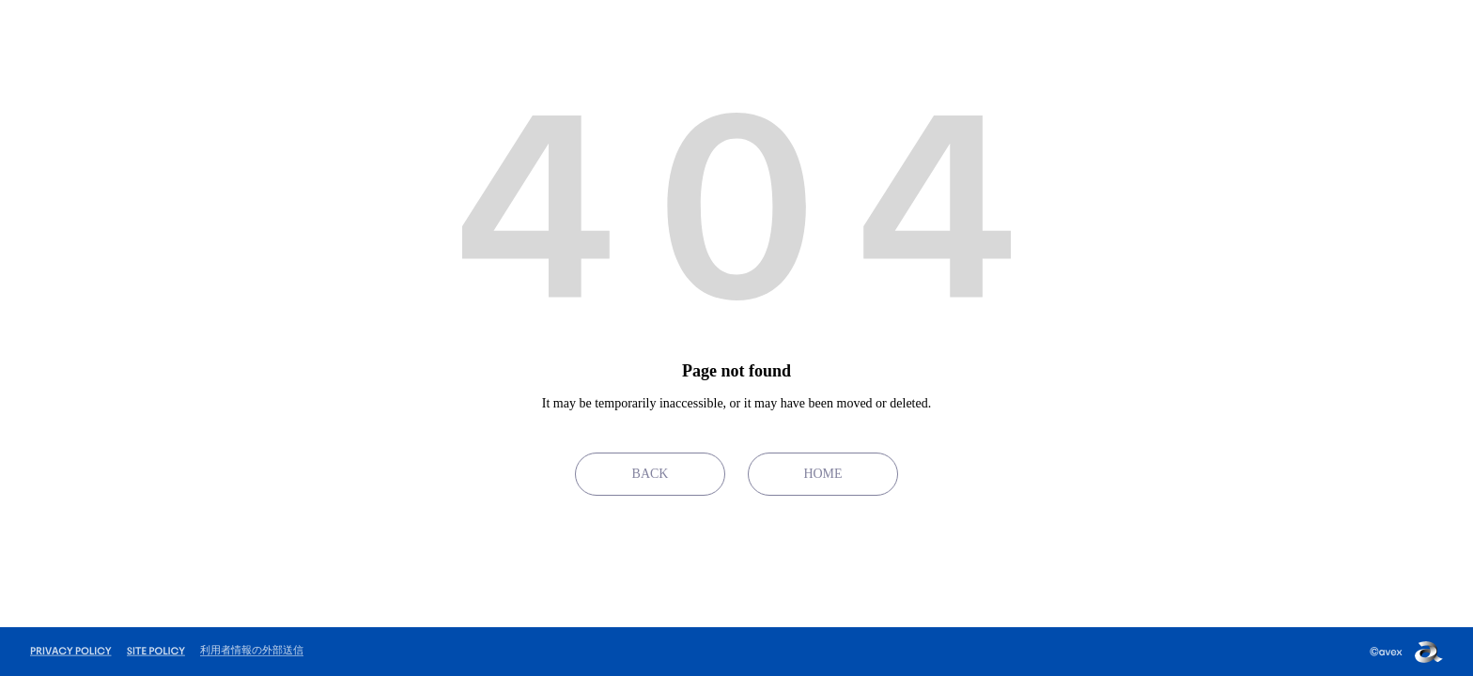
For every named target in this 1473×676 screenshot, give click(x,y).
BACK (650, 474)
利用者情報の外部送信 (251, 649)
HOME (822, 474)
